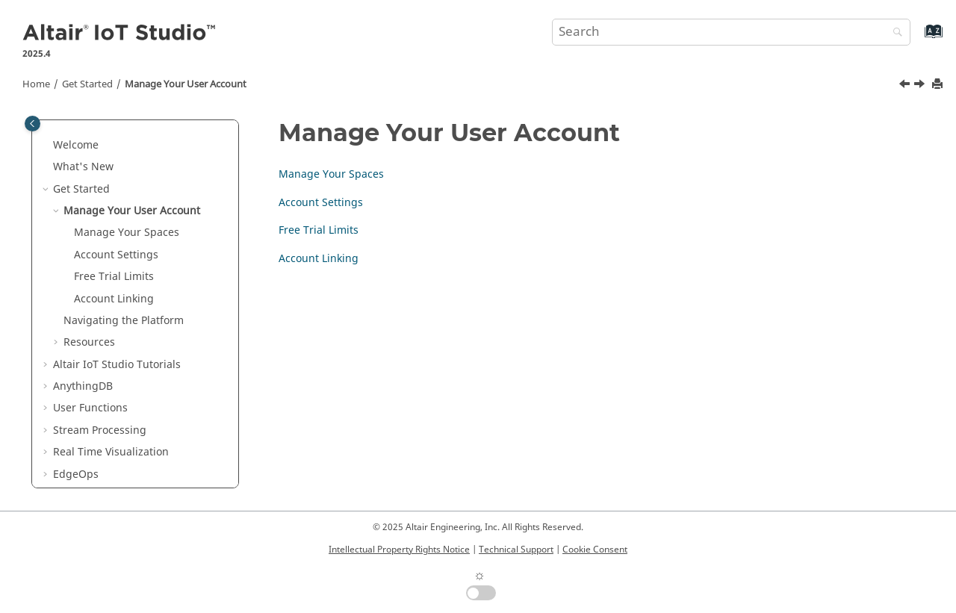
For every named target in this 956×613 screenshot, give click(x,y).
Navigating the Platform (123, 321)
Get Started (87, 84)
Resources (89, 342)
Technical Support (516, 549)
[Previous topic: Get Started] (906, 86)
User (90, 408)
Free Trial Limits (114, 276)
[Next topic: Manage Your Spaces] (921, 86)
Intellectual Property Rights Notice (399, 549)
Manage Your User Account (185, 84)
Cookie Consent (594, 549)
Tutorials (117, 365)
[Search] (894, 33)
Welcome (76, 145)
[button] (47, 145)
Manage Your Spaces (126, 232)
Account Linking (114, 299)
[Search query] (731, 32)
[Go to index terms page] (917, 38)
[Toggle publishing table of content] (32, 123)
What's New (83, 167)
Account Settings (116, 255)
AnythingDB (83, 386)
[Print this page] (939, 85)
